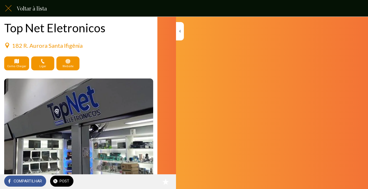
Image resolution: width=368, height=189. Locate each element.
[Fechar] (8, 8)
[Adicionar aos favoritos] (147, 181)
